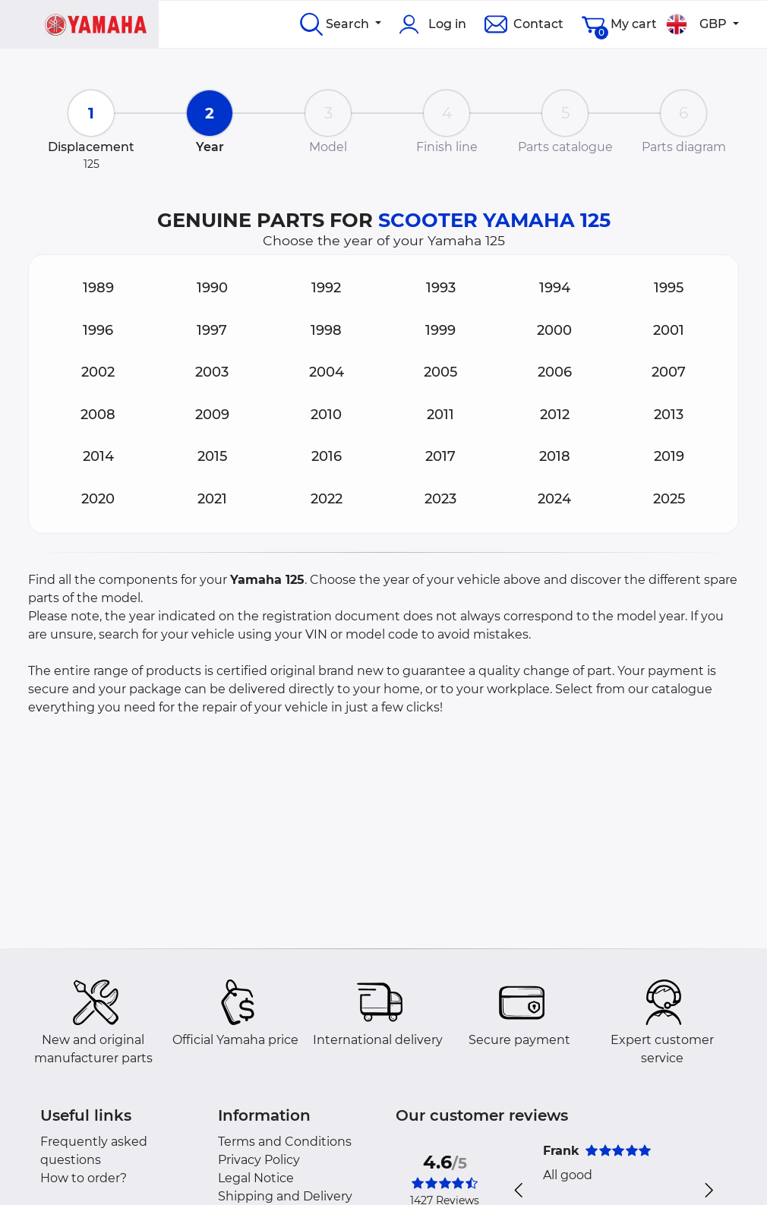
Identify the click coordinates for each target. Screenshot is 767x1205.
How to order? (83, 1178)
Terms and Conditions (285, 1141)
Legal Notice (256, 1178)
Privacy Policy (259, 1160)
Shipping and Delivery (285, 1196)
